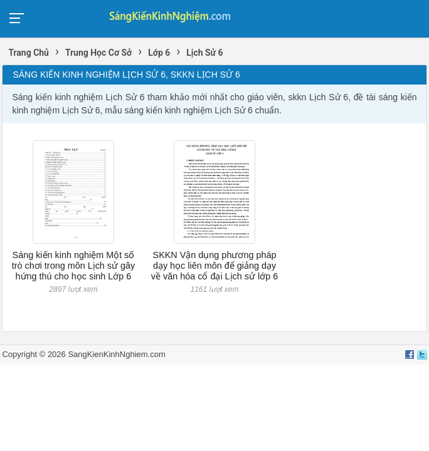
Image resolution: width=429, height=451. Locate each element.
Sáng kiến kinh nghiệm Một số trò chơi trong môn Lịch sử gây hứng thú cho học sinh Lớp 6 (73, 266)
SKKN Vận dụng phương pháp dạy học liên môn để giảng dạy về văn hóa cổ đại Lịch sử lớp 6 (214, 266)
